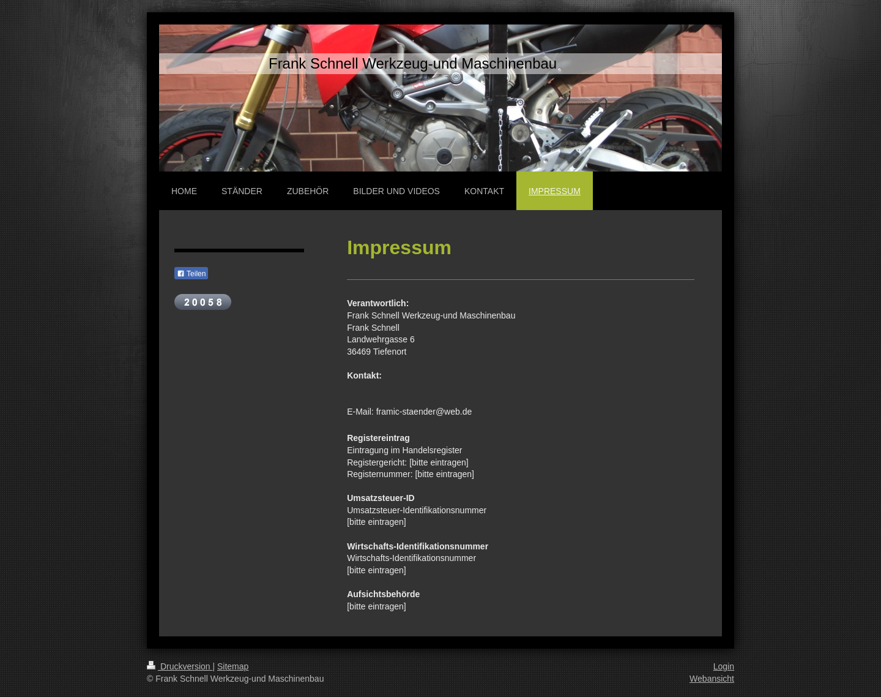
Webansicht (712, 679)
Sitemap (232, 666)
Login (723, 666)
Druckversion (179, 666)
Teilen (191, 273)
